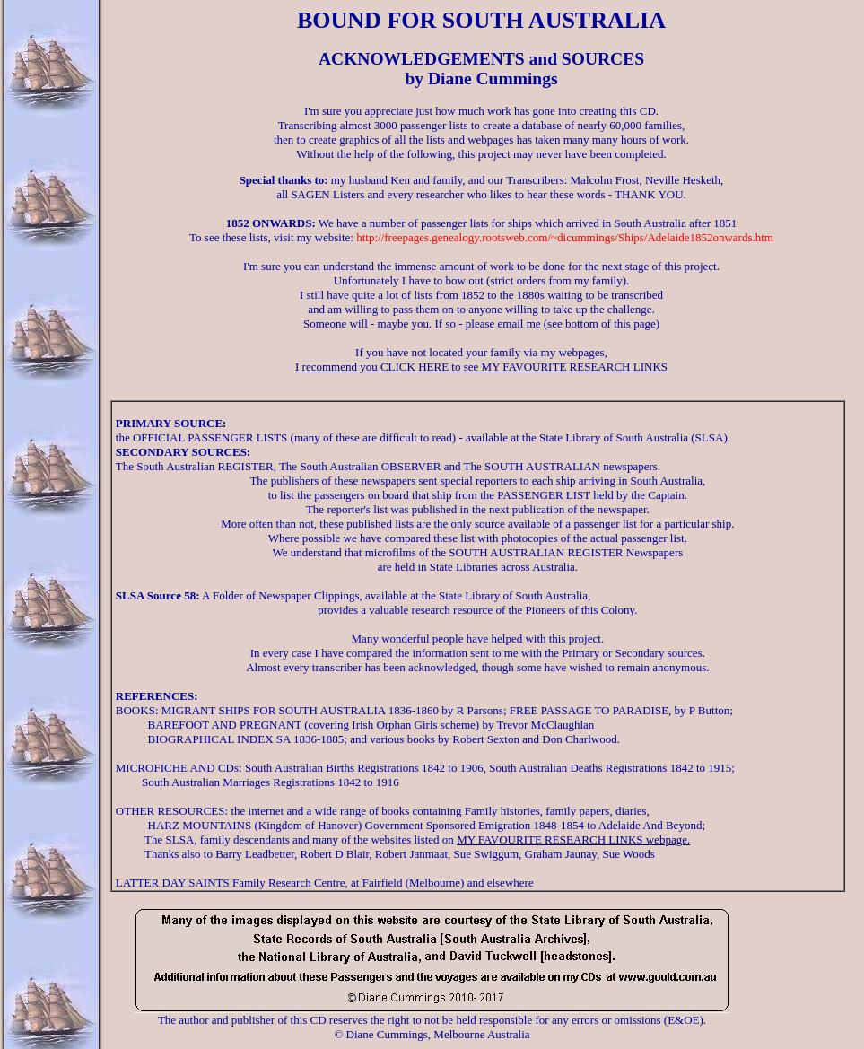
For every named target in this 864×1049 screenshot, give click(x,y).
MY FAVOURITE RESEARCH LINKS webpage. (573, 839)
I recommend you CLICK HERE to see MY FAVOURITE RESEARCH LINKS (481, 366)
